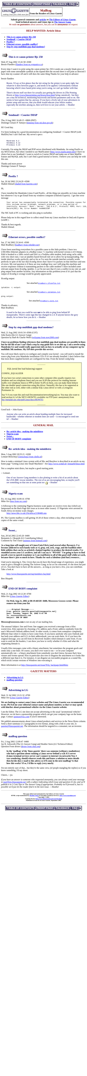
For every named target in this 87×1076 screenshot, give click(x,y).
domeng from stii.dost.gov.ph (40, 123)
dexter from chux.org (30, 753)
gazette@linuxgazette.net (12, 732)
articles (42, 19)
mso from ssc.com (18, 505)
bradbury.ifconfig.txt (49, 286)
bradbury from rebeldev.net (27, 248)
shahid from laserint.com (26, 185)
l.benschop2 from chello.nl (30, 461)
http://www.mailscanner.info (63, 153)
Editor (19, 600)
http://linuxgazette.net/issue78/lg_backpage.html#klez (44, 671)
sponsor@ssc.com (21, 723)
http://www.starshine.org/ (68, 802)
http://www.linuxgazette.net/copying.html (48, 805)
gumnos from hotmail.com (35, 544)
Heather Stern (34, 802)
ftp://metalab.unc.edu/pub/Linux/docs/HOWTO (22, 404)
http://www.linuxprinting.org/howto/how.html (35, 95)
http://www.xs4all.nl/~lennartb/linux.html (66, 468)
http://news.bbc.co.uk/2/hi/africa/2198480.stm (27, 517)
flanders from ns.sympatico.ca (29, 64)
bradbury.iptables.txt (49, 295)
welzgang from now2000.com (45, 341)
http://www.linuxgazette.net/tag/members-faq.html (28, 578)
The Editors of (62, 19)
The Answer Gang (62, 22)
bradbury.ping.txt (49, 305)
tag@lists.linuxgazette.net (14, 788)
